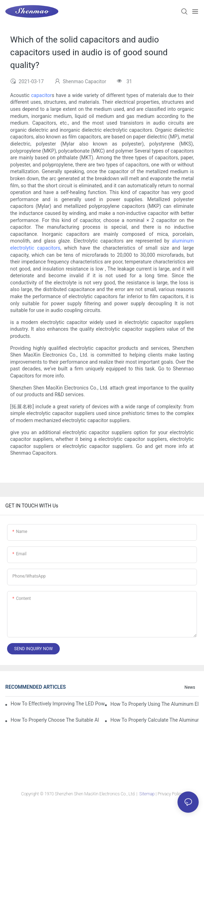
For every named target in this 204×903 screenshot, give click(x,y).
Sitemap (147, 793)
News (190, 687)
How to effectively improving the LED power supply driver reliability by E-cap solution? (58, 703)
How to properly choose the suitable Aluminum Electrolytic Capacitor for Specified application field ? (55, 720)
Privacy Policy (170, 793)
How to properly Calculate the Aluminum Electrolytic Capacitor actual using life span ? (154, 720)
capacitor (41, 95)
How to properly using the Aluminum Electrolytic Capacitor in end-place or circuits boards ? (154, 704)
